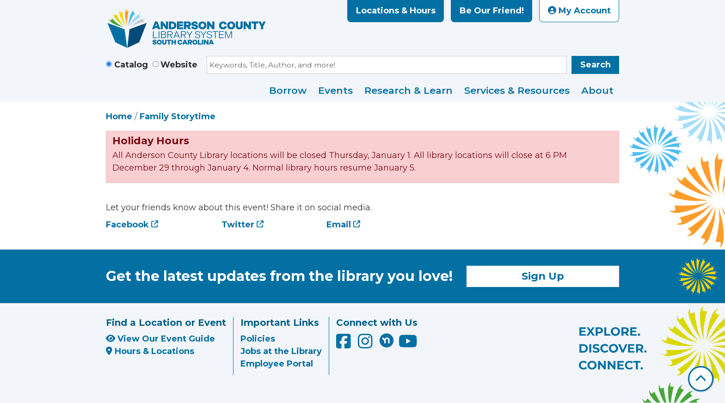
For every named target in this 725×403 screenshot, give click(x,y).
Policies (257, 339)
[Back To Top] (700, 378)
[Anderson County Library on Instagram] (366, 344)
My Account (579, 11)
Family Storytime (177, 116)
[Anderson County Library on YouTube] (408, 344)
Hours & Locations (150, 351)
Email (338, 225)
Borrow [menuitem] (288, 90)
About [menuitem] (597, 90)
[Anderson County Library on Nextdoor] (386, 340)
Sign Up (543, 275)
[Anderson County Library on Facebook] (344, 344)
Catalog (131, 65)
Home (119, 116)
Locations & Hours (396, 11)
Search (595, 65)
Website (178, 65)
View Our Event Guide (160, 339)
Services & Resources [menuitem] (517, 90)
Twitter (237, 225)
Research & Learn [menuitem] (408, 90)
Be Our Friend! (492, 11)
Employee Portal (276, 364)
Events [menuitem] (335, 90)
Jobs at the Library (281, 351)
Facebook (127, 225)
